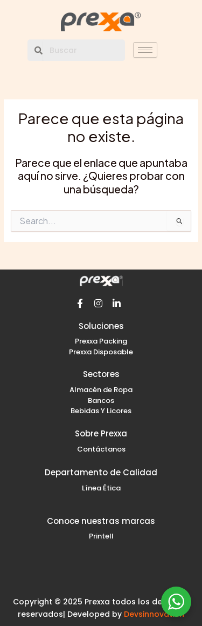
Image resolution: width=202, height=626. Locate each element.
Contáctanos (101, 449)
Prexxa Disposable (101, 352)
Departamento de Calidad (101, 472)
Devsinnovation (154, 614)
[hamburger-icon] (145, 50)
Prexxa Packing (101, 341)
